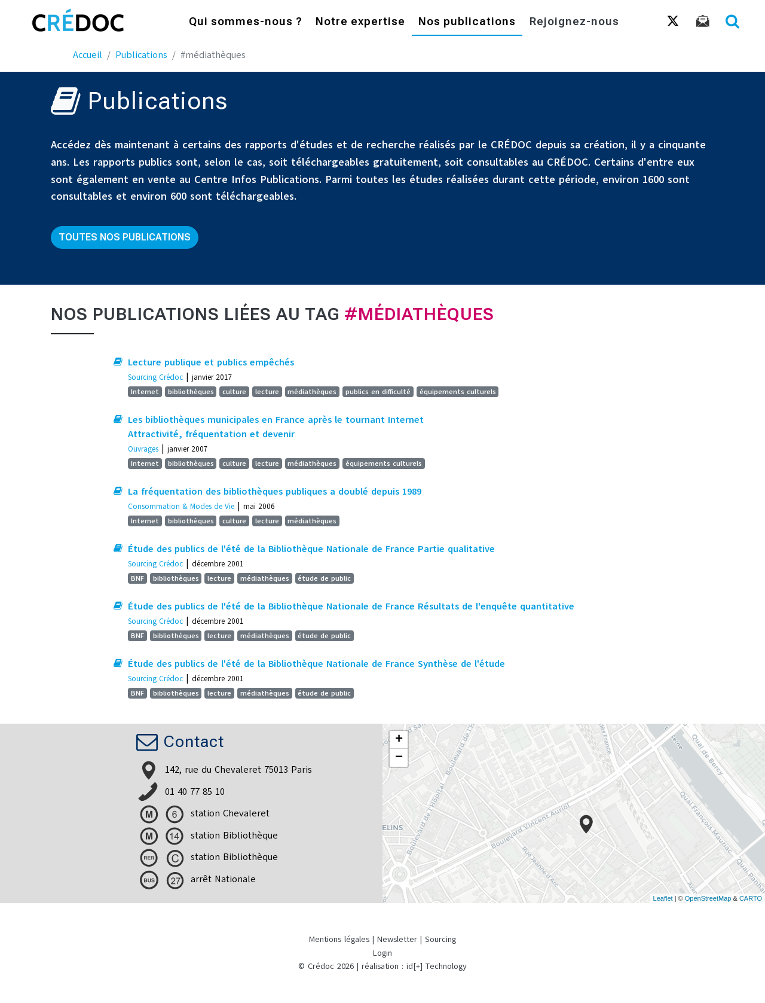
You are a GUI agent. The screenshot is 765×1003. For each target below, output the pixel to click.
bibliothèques (191, 392)
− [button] (399, 758)
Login (382, 953)
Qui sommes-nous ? (245, 22)
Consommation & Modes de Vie (181, 506)
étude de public (324, 578)
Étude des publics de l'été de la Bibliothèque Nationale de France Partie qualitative (311, 549)
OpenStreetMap (708, 898)
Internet (145, 392)
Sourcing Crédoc (155, 377)
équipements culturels (458, 392)
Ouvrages (143, 449)
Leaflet (663, 898)
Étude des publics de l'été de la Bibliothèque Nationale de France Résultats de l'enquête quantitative (351, 606)
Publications (141, 55)
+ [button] (399, 740)
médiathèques (311, 392)
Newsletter (397, 939)
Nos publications (467, 22)
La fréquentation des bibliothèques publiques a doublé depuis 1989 (274, 491)
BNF (137, 578)
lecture (267, 392)
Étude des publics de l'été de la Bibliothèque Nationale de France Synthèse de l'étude (316, 663)
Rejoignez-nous (574, 22)
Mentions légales (339, 939)
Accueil (87, 55)
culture (234, 392)
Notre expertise (360, 22)
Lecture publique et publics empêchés (211, 362)
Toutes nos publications (125, 237)
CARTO (750, 898)
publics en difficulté (378, 392)
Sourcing (440, 939)
